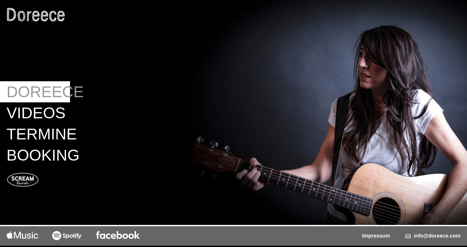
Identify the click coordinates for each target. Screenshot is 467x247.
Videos (36, 113)
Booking (38, 155)
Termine (38, 134)
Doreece (38, 91)
